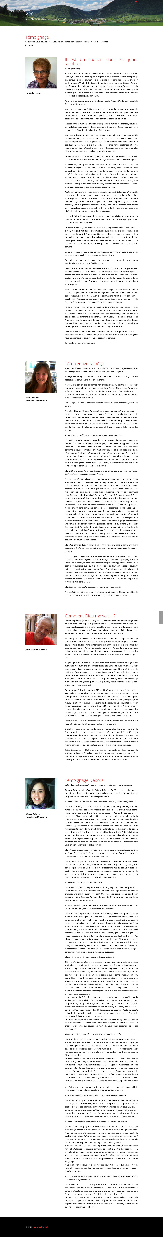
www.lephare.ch (40, 1227)
